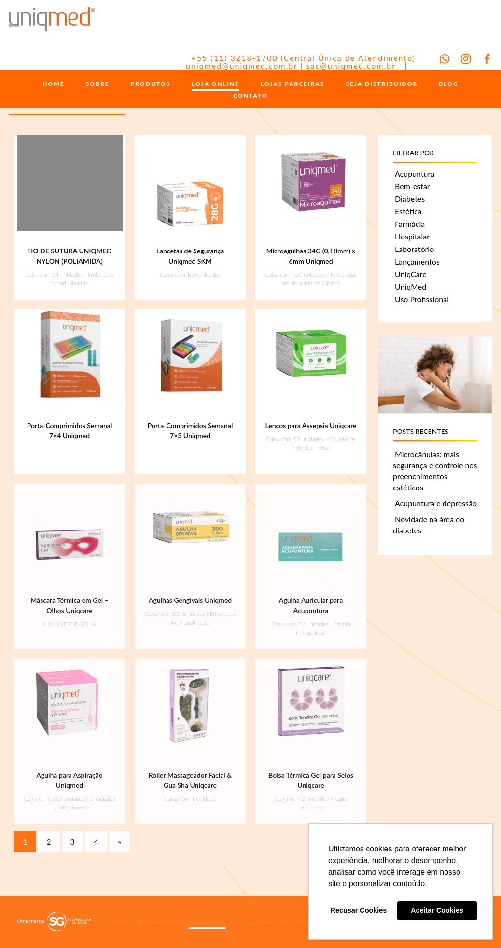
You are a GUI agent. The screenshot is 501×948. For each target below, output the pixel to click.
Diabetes (410, 198)
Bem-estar (412, 186)
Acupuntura (414, 173)
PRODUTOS (150, 84)
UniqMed (410, 286)
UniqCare (411, 274)
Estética (408, 211)
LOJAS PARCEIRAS (293, 84)
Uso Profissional (422, 299)
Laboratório (414, 248)
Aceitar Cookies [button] (437, 910)
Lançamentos (417, 261)
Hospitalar (412, 236)
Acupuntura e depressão (436, 503)
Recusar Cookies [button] (359, 910)
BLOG (448, 84)
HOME (53, 84)
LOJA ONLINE (215, 84)
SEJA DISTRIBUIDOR (382, 84)
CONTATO (250, 95)
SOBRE (98, 84)
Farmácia (410, 223)
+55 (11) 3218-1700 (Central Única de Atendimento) (303, 57)
